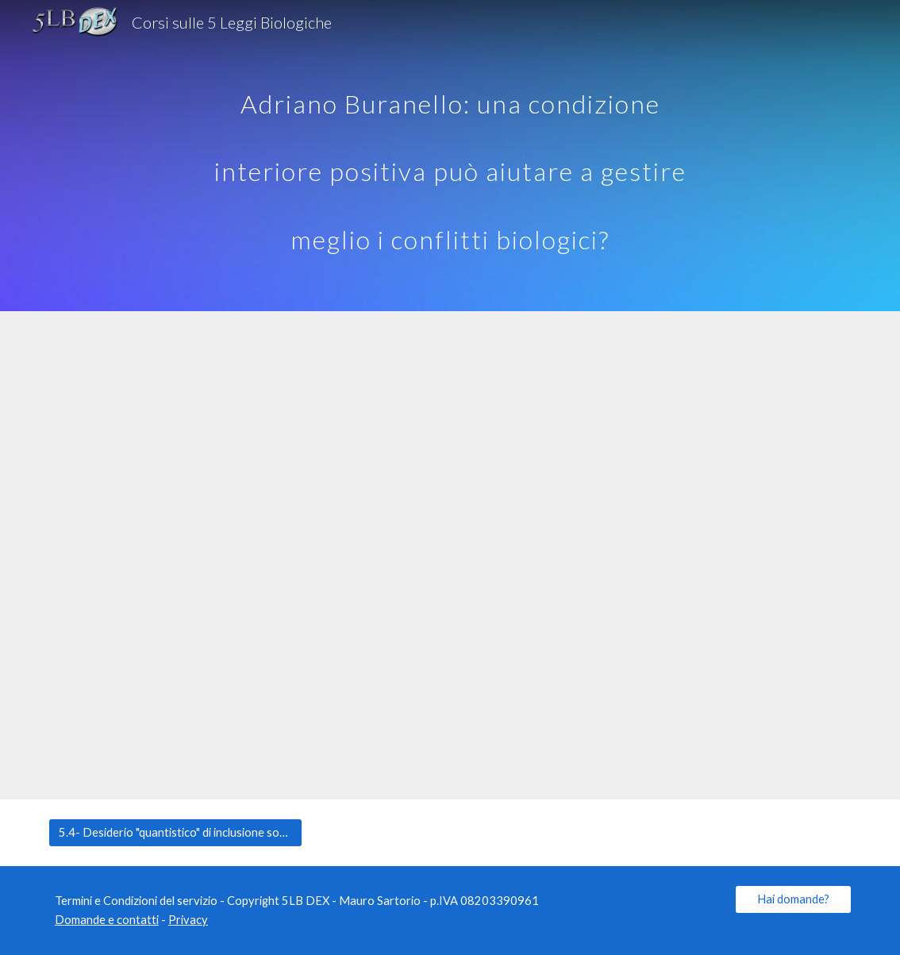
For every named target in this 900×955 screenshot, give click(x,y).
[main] (450, 156)
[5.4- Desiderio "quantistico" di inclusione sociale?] (175, 832)
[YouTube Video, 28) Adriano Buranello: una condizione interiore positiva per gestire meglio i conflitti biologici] (450, 555)
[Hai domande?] (793, 898)
